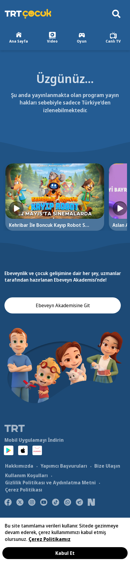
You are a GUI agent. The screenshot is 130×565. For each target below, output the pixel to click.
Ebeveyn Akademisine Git (63, 305)
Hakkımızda (19, 466)
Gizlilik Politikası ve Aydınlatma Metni (50, 482)
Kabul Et (65, 553)
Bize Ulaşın (107, 466)
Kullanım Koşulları (26, 475)
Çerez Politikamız (50, 539)
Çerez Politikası (23, 489)
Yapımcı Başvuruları (63, 466)
